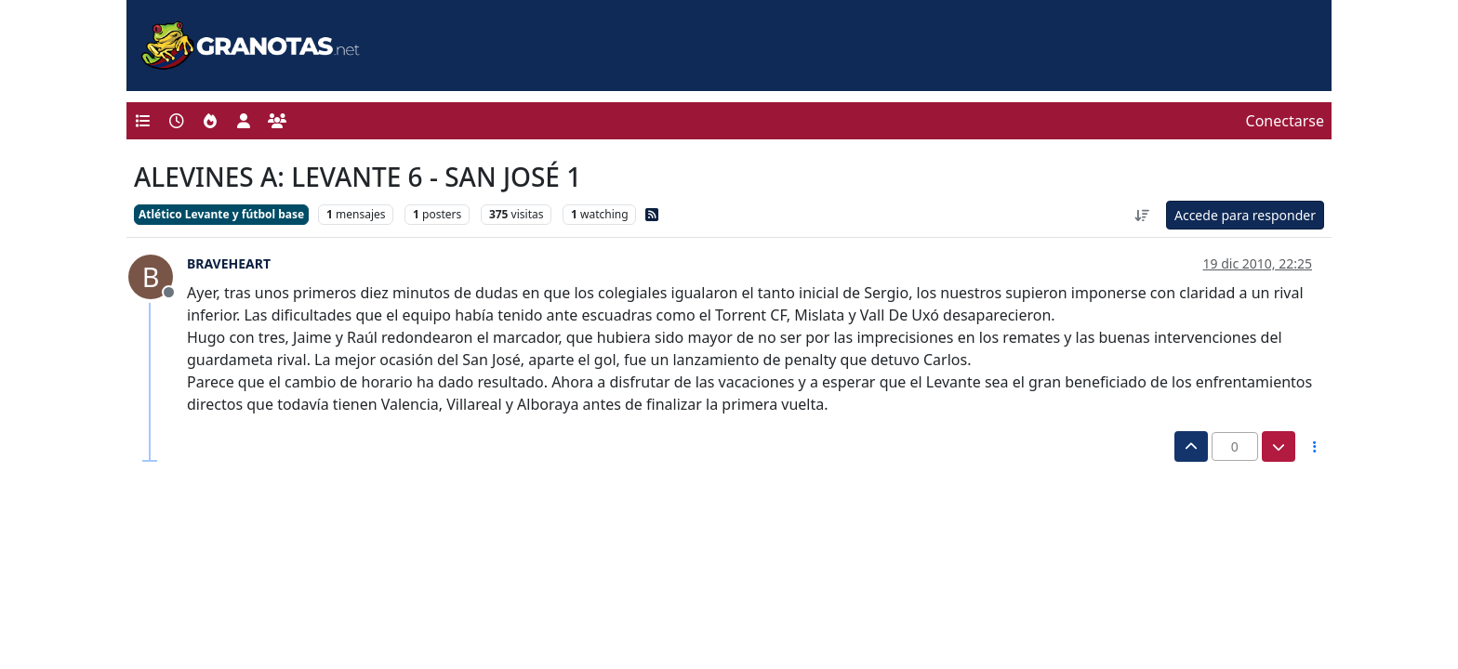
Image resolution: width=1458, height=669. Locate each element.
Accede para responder (1245, 215)
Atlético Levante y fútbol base (221, 214)
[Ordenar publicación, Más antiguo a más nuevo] (1142, 215)
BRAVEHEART (229, 263)
